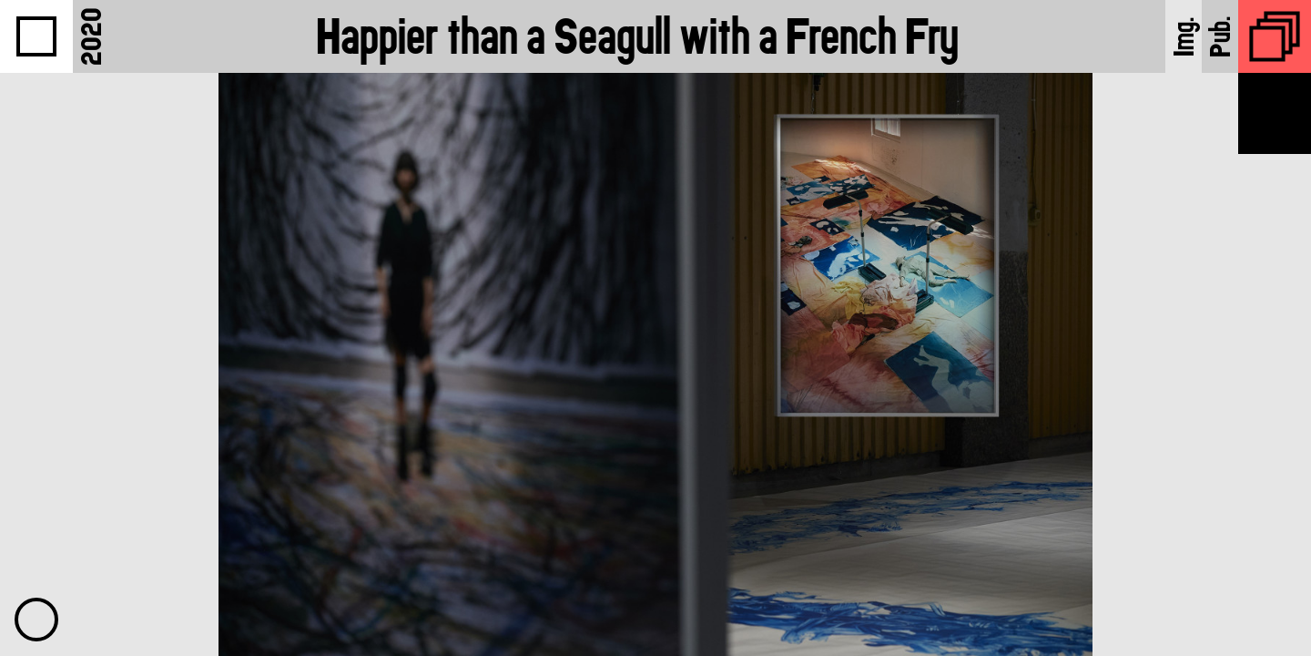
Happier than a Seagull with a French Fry (637, 36)
